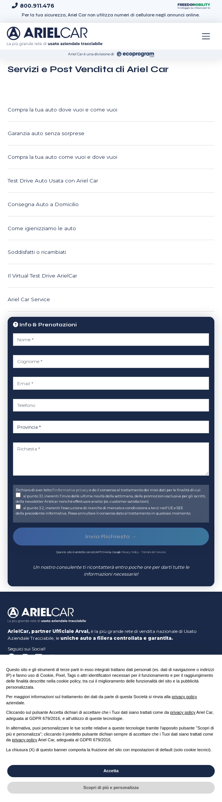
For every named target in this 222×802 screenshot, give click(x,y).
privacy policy (184, 696)
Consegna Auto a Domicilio (43, 204)
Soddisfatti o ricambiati (37, 252)
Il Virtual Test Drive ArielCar (42, 276)
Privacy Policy (130, 552)
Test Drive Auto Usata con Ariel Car (53, 181)
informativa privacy (71, 490)
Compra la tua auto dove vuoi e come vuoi (62, 110)
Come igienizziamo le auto (42, 228)
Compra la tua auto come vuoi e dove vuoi (62, 157)
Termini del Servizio (153, 552)
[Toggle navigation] (206, 36)
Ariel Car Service (29, 299)
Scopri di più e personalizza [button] (111, 787)
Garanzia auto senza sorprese (46, 133)
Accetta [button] (111, 770)
